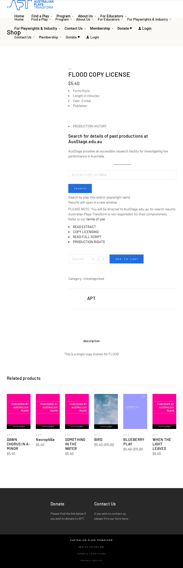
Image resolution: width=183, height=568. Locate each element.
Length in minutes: (86, 96)
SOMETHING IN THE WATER (75, 444)
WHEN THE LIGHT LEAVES (161, 444)
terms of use (95, 219)
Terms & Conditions (91, 554)
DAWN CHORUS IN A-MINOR (18, 444)
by (70, 69)
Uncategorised (93, 278)
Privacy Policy (92, 560)
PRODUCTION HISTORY (90, 126)
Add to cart (127, 259)
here (125, 518)
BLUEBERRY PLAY (133, 441)
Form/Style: (82, 91)
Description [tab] (91, 341)
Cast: (77, 101)
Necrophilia (45, 439)
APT (91, 298)
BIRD (98, 439)
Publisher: (80, 106)
